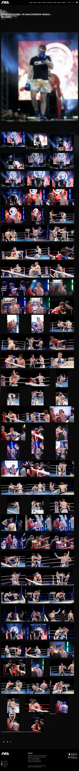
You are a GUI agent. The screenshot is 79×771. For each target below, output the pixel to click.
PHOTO (39, 2)
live (69, 2)
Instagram (5, 763)
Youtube (5, 761)
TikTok (4, 766)
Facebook (5, 764)
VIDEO (54, 2)
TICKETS (59, 2)
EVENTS (35, 2)
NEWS (30, 2)
